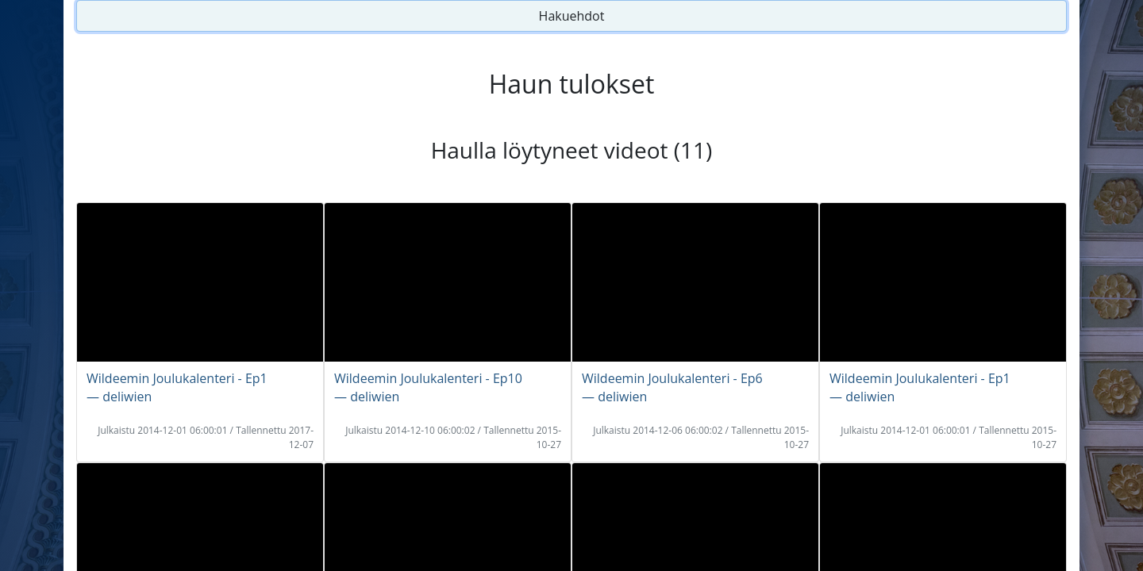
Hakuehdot (572, 16)
